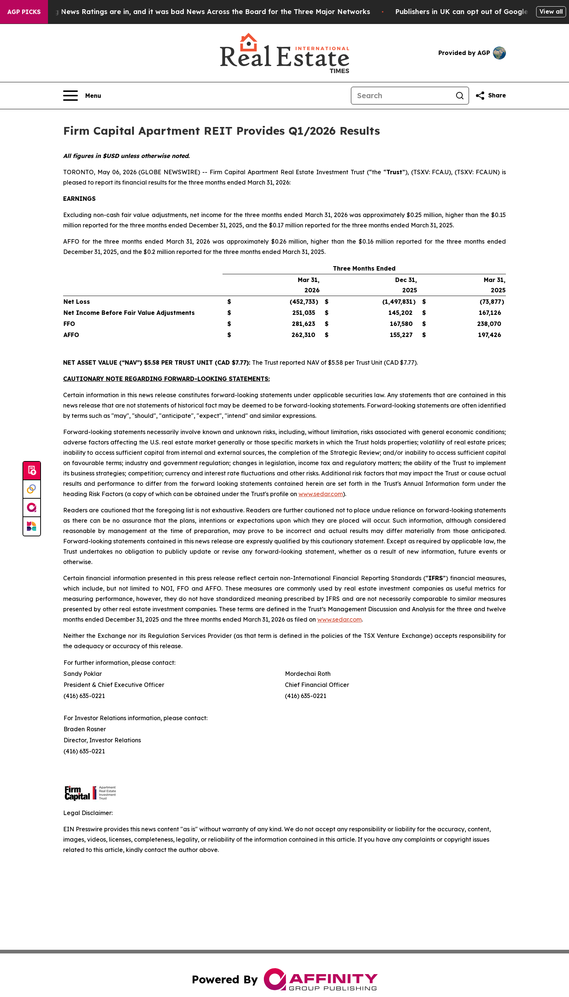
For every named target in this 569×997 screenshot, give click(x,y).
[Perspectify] (31, 489)
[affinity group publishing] (31, 508)
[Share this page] (490, 95)
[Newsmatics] (31, 526)
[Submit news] (31, 471)
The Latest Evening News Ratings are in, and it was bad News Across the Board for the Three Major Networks (197, 11)
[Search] (401, 95)
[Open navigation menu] (82, 95)
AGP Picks (24, 12)
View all (551, 11)
